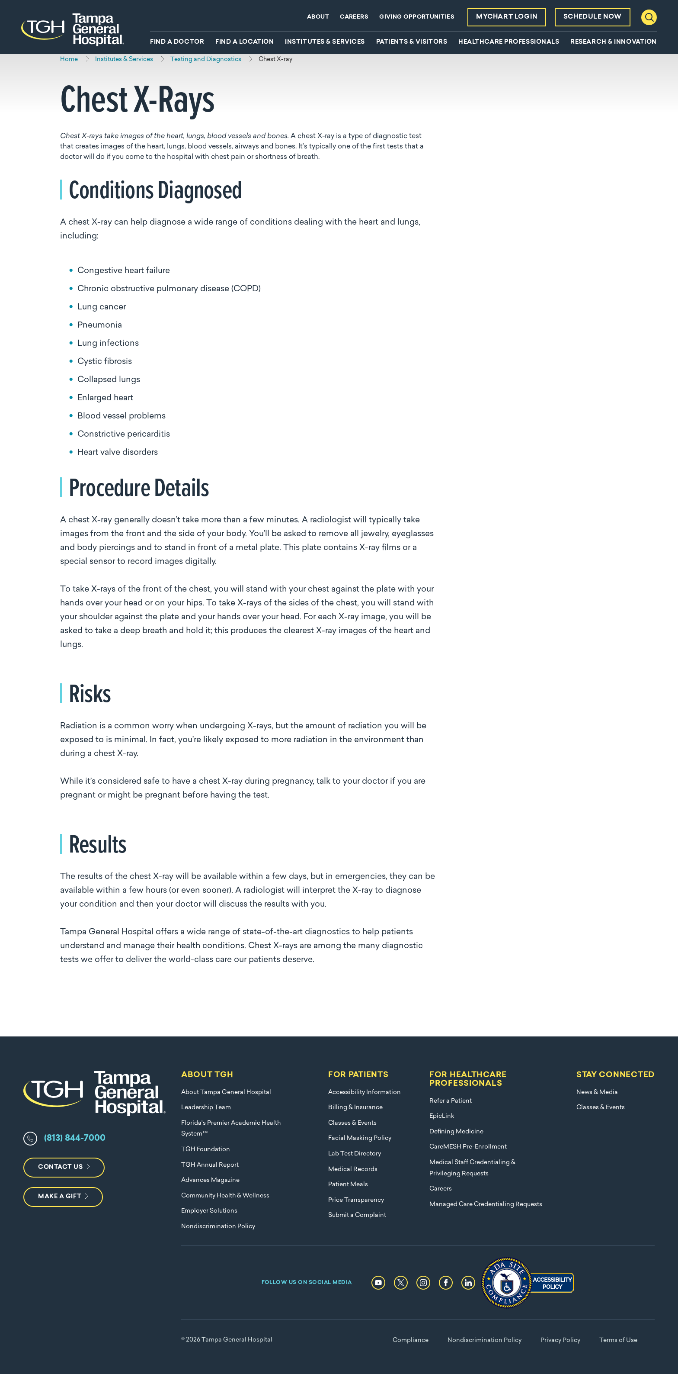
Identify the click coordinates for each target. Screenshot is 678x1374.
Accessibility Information (364, 1092)
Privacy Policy (560, 1340)
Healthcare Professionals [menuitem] (508, 42)
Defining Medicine (456, 1132)
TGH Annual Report (210, 1165)
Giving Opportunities (416, 17)
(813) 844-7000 (75, 1138)
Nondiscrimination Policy (218, 1226)
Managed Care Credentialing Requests (485, 1204)
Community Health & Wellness (225, 1196)
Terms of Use (618, 1340)
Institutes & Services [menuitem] (325, 42)
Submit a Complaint (357, 1215)
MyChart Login (506, 17)
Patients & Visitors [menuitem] (412, 42)
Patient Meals (348, 1184)
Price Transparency (356, 1200)
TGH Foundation (205, 1149)
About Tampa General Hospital (226, 1092)
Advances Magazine (210, 1180)
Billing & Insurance (355, 1107)
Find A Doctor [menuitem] (177, 42)
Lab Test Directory (354, 1154)
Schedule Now (592, 17)
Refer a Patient (450, 1101)
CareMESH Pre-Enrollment (468, 1147)
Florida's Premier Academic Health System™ (231, 1129)
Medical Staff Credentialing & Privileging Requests (472, 1168)
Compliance (411, 1340)
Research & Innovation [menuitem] (613, 42)
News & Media (597, 1092)
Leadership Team (206, 1107)
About (318, 17)
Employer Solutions (209, 1211)
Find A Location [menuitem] (244, 42)
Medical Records (352, 1169)
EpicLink (441, 1116)
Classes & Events (352, 1123)
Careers (354, 17)
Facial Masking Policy (359, 1138)
